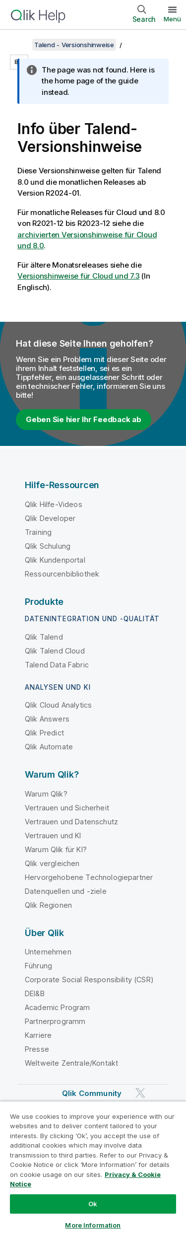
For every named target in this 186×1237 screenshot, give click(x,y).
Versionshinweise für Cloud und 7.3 (78, 276)
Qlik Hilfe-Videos (53, 504)
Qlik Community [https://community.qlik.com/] (92, 1093)
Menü (172, 19)
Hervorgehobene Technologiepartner (89, 877)
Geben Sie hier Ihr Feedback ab (83, 419)
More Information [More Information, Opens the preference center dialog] (93, 1225)
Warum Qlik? (46, 794)
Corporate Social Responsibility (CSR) (89, 979)
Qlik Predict (44, 732)
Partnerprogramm (55, 1021)
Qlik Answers (47, 719)
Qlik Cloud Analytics (58, 705)
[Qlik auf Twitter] (140, 1093)
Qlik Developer (50, 518)
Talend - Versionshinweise (74, 45)
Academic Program (57, 1007)
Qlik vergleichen (52, 863)
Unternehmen (48, 951)
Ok (92, 1204)
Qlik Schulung (47, 546)
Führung (38, 965)
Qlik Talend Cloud (55, 651)
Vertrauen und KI (53, 835)
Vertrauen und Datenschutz (71, 821)
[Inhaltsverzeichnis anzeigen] (19, 44)
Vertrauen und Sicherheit (67, 807)
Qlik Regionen (48, 905)
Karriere (38, 1035)
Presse (37, 1049)
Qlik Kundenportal (55, 560)
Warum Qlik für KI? (56, 849)
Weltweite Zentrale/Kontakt (71, 1063)
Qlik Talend (44, 637)
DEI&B (35, 993)
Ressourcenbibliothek (62, 574)
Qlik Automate (49, 746)
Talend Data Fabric (57, 664)
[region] (93, 1169)
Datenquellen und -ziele (66, 891)
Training (38, 532)
